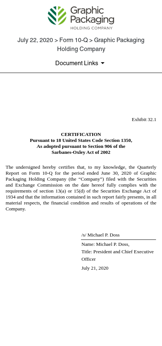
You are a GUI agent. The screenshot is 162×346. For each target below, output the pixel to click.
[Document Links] (81, 63)
